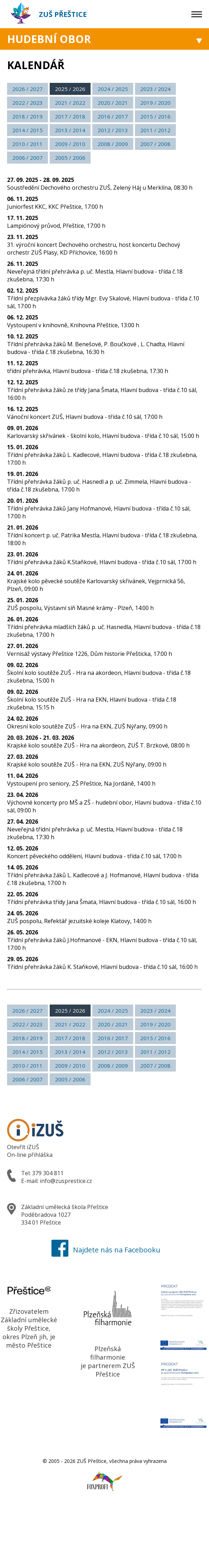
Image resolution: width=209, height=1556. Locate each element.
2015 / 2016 (155, 116)
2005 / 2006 (70, 157)
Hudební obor (49, 39)
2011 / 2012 (155, 130)
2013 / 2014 (70, 130)
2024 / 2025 (113, 88)
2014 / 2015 (27, 130)
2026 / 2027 (27, 88)
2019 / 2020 (155, 102)
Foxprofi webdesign (98, 1477)
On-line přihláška (30, 1155)
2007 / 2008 (155, 143)
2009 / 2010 (70, 143)
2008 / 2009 (113, 143)
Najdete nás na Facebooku (104, 1250)
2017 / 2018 (70, 116)
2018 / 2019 (27, 116)
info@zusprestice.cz (66, 1181)
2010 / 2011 (27, 143)
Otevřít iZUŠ (23, 1147)
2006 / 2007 (27, 157)
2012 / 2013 (113, 130)
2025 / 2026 (70, 88)
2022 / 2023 (27, 102)
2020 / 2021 (113, 102)
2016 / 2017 (113, 116)
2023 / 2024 (155, 88)
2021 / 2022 (70, 102)
